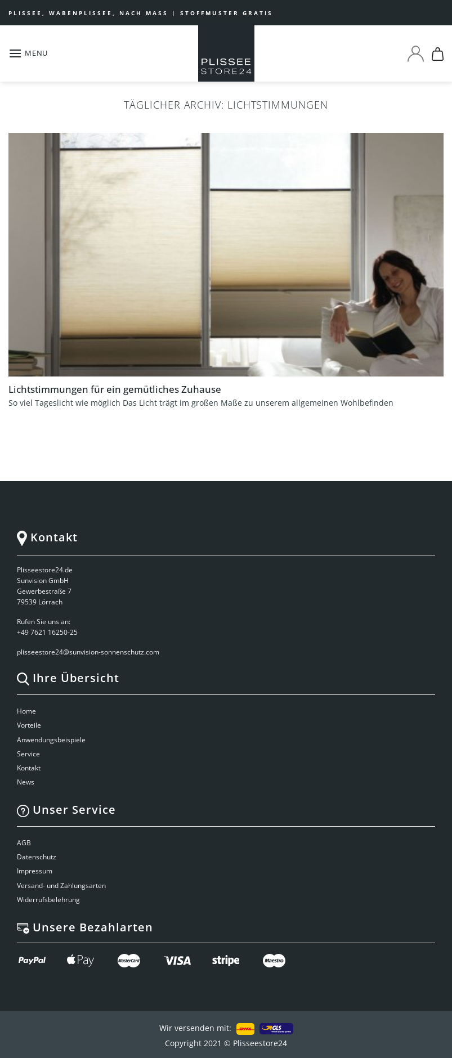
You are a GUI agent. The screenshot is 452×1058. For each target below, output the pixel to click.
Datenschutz (36, 857)
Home (26, 711)
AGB (24, 843)
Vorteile (29, 725)
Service (28, 754)
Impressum (34, 871)
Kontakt (29, 768)
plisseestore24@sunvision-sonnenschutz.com (89, 652)
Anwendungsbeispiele (51, 740)
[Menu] (28, 53)
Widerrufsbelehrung (48, 899)
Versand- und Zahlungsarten (61, 885)
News (25, 782)
